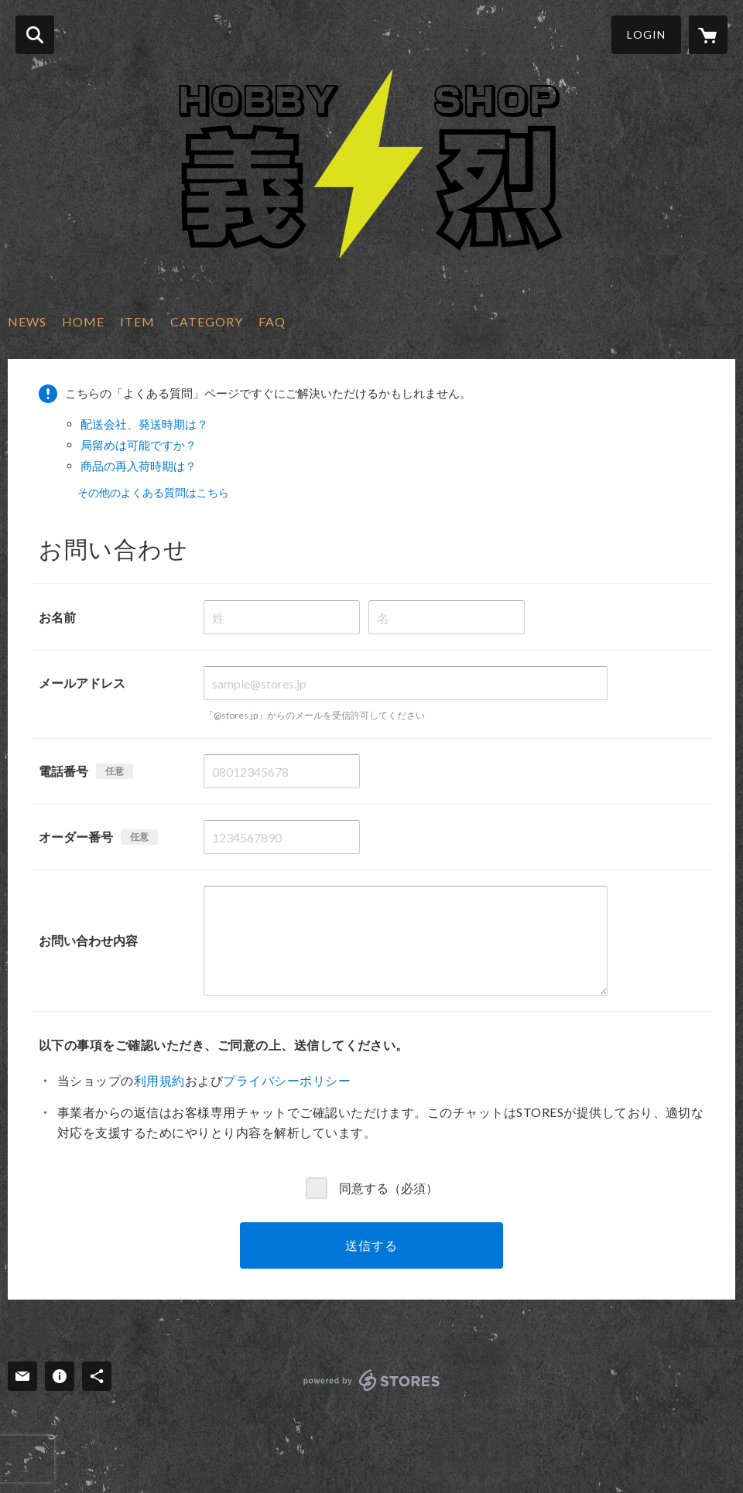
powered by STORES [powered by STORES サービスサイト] (371, 1380)
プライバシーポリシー (287, 1080)
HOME (83, 321)
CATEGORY (206, 321)
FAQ (272, 321)
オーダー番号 (76, 836)
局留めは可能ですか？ (138, 445)
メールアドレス (82, 682)
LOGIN (646, 34)
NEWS (27, 321)
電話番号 (63, 771)
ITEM (137, 321)
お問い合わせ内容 (88, 940)
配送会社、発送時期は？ (144, 424)
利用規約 (159, 1080)
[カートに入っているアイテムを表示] (708, 34)
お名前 (57, 617)
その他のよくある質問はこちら (153, 492)
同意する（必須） (388, 1187)
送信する (371, 1245)
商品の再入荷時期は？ (138, 466)
